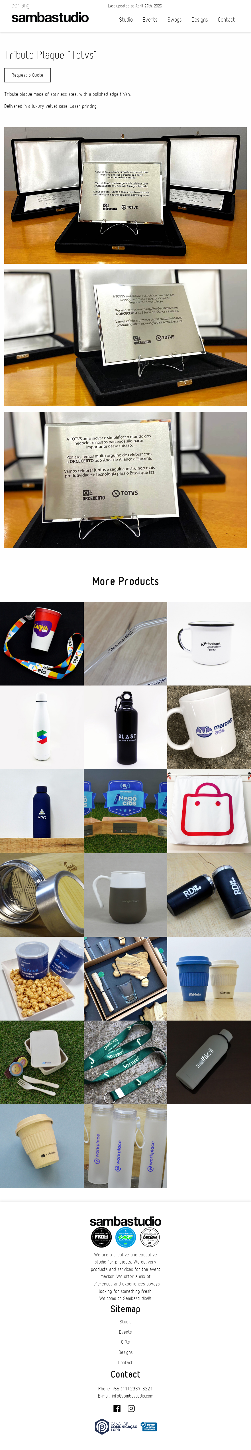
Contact (226, 20)
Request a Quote (27, 75)
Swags (175, 20)
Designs (200, 20)
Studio (126, 20)
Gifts (125, 1342)
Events (150, 20)
